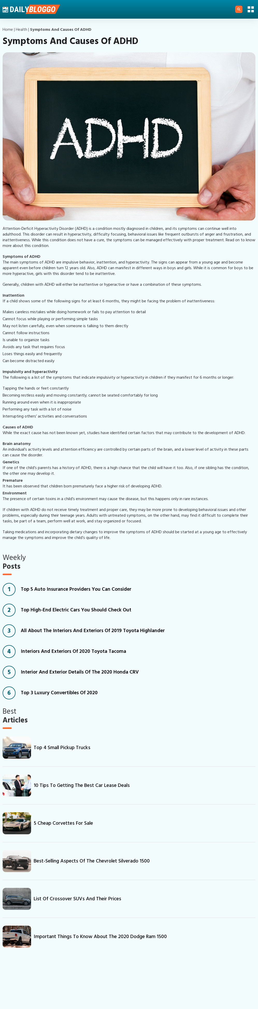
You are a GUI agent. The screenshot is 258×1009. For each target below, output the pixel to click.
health (21, 29)
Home (8, 29)
